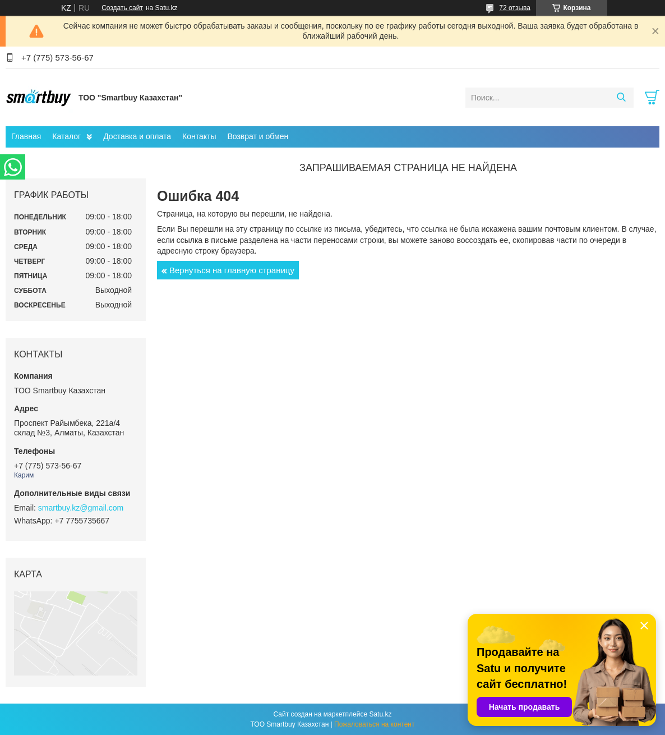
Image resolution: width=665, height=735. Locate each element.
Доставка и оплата (137, 136)
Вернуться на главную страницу (231, 270)
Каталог (66, 136)
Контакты (199, 136)
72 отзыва (514, 8)
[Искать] (621, 98)
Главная (26, 136)
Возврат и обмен (257, 136)
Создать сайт (122, 8)
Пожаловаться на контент (374, 724)
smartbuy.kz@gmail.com (80, 507)
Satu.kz (380, 714)
